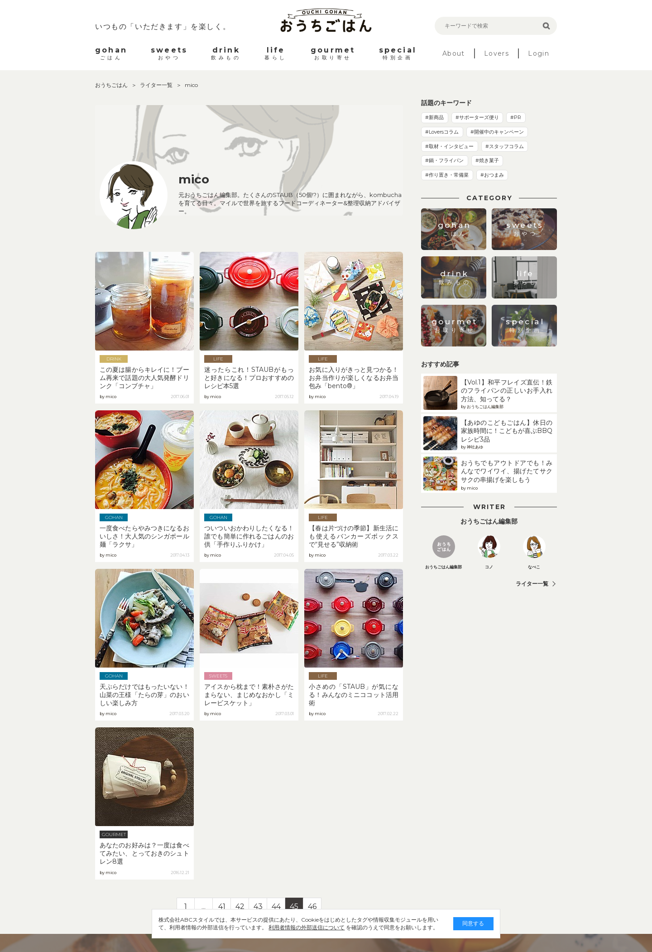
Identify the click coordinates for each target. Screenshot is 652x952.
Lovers (496, 53)
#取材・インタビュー (449, 146)
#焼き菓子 (487, 160)
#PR (515, 117)
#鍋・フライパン (444, 160)
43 (258, 906)
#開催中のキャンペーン (497, 132)
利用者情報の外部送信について (283, 927)
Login (538, 53)
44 (276, 906)
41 (221, 906)
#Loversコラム (442, 132)
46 (312, 906)
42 (239, 906)
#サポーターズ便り (477, 117)
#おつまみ (492, 175)
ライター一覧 (157, 85)
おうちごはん (112, 85)
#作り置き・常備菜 (447, 175)
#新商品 (434, 117)
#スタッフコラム (504, 146)
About (453, 53)
